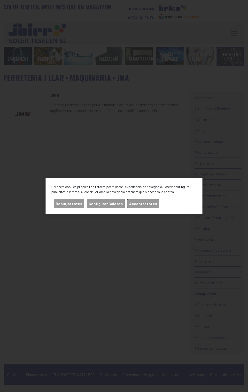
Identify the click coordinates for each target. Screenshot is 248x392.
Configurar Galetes (106, 203)
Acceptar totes (143, 203)
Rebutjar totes (69, 203)
